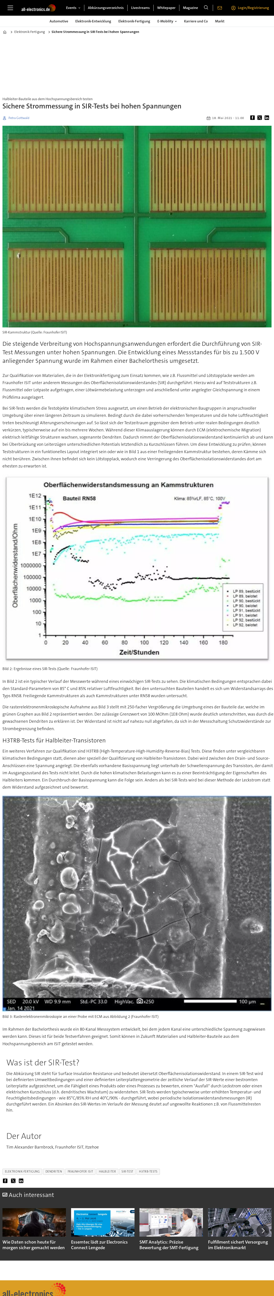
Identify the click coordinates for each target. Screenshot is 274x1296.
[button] (263, 1230)
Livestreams (140, 7)
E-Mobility (165, 21)
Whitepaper (166, 7)
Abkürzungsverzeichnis (106, 7)
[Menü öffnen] (10, 7)
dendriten (54, 1171)
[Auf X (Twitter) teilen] (260, 118)
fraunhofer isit (80, 1171)
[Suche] (206, 7)
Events (71, 7)
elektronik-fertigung (22, 1171)
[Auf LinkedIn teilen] (267, 118)
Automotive (59, 21)
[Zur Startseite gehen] (38, 8)
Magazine (190, 7)
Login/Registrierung (253, 7)
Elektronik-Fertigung (134, 21)
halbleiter (107, 1171)
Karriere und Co (196, 21)
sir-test (127, 1171)
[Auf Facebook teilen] (253, 118)
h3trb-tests (148, 1171)
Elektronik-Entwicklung (93, 21)
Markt (219, 21)
